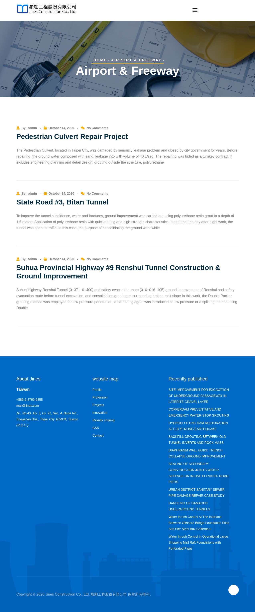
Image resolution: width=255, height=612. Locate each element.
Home (100, 60)
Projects (98, 405)
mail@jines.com (27, 405)
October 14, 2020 (61, 128)
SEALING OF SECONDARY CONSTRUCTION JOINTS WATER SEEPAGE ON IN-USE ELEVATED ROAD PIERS (199, 473)
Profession (100, 397)
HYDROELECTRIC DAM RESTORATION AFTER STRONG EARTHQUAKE (198, 426)
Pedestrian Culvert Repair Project (72, 136)
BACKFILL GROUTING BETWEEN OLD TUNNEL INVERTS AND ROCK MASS (197, 439)
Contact (98, 435)
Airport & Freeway (136, 60)
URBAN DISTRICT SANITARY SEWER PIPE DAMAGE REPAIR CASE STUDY (197, 492)
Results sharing (104, 420)
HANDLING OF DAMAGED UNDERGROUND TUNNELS (189, 506)
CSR (96, 428)
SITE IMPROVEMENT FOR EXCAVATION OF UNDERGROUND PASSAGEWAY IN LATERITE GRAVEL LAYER (199, 396)
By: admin (29, 128)
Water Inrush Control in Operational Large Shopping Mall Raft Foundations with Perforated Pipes (198, 542)
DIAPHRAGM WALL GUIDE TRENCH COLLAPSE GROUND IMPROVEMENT (197, 453)
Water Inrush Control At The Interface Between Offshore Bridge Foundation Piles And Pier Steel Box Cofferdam (199, 523)
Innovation (100, 412)
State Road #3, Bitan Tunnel (62, 202)
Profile (97, 389)
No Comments (97, 128)
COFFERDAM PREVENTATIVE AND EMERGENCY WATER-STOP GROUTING (199, 412)
